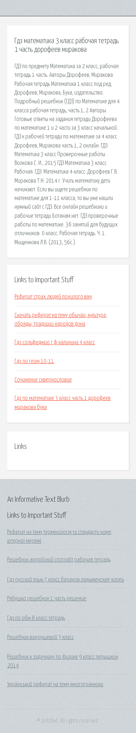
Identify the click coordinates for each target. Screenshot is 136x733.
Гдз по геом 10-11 (34, 361)
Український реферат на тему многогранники (55, 684)
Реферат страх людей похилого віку (53, 297)
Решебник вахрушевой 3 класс (40, 637)
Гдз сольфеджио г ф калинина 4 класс (55, 342)
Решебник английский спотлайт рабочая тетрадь (59, 560)
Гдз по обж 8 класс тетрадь (36, 618)
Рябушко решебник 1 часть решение (46, 598)
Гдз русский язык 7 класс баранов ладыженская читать (65, 580)
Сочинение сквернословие (43, 380)
